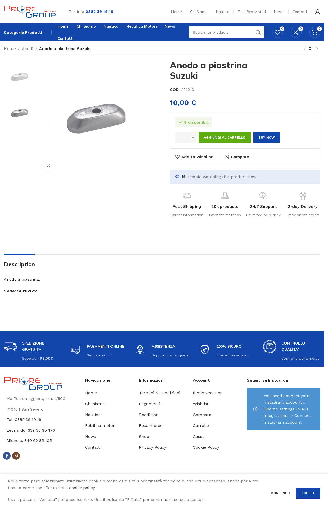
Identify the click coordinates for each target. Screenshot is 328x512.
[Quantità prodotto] (186, 137)
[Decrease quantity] (178, 137)
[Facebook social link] (7, 456)
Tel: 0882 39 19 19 (23, 419)
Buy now (267, 137)
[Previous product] (305, 49)
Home (10, 48)
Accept (308, 493)
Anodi (27, 48)
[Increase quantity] (193, 137)
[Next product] (317, 49)
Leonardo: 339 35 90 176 (30, 430)
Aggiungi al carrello (225, 137)
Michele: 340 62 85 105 (29, 440)
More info (280, 493)
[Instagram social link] (16, 456)
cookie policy (82, 487)
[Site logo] (30, 11)
